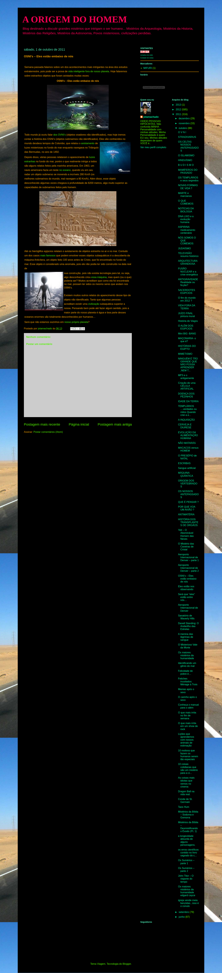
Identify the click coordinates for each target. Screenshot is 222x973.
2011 (179, 114)
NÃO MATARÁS (187, 443)
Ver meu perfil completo (153, 147)
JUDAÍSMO (184, 248)
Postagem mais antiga (115, 424)
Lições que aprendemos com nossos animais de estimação (186, 740)
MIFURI (147, 68)
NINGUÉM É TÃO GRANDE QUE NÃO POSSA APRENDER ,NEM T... (188, 364)
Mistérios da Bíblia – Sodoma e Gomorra (188, 814)
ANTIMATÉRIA (186, 514)
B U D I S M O (186, 165)
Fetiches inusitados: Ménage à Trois (187, 681)
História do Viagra (188, 321)
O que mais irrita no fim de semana (187, 715)
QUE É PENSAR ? (188, 502)
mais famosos (48, 255)
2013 (179, 104)
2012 (179, 109)
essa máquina (99, 277)
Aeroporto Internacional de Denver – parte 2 (188, 568)
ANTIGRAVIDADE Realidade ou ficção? (188, 282)
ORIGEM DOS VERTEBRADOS (187, 483)
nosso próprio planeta (76, 322)
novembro (184, 123)
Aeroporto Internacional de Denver (188, 608)
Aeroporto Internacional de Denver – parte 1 (188, 557)
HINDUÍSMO (185, 160)
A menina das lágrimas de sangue (185, 637)
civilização (93, 304)
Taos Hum (183, 807)
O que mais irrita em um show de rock (188, 726)
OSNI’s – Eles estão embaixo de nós (187, 578)
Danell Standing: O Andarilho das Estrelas (188, 626)
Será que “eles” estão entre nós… (186, 597)
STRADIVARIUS (187, 137)
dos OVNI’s (59, 134)
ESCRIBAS (184, 463)
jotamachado (151, 117)
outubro (183, 128)
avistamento (87, 143)
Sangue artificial (187, 468)
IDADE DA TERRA (188, 401)
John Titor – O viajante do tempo (186, 878)
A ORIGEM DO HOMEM (74, 19)
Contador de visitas (147, 58)
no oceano (65, 170)
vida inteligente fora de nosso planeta (88, 71)
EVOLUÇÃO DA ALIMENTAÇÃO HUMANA (188, 435)
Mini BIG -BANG (187, 333)
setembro (184, 912)
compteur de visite (146, 55)
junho (182, 917)
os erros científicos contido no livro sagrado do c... (188, 852)
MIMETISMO (185, 354)
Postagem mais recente (42, 424)
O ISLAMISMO (186, 155)
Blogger (127, 964)
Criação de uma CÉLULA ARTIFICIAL (186, 386)
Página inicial (79, 424)
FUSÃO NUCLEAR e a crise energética (188, 271)
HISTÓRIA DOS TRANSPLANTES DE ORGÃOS (188, 522)
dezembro (184, 118)
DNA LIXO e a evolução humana (186, 219)
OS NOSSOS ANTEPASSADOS (188, 494)
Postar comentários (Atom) (48, 432)
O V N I (182, 132)
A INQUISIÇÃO (186, 419)
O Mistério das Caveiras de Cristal (186, 546)
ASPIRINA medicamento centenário (186, 230)
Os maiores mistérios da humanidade (186, 655)
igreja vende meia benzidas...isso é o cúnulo (188, 903)
